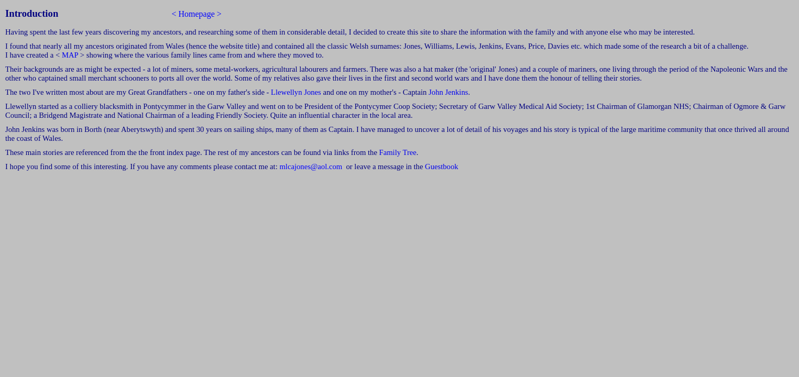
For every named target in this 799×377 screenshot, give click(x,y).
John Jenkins (448, 92)
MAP (70, 55)
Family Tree (398, 152)
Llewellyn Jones (297, 92)
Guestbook (441, 166)
